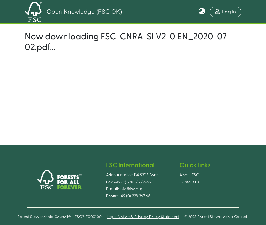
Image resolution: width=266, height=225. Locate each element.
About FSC (189, 175)
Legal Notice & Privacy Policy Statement (143, 217)
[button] (201, 12)
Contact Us (189, 182)
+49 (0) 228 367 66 (134, 196)
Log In (225, 11)
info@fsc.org (131, 189)
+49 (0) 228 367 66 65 (132, 182)
